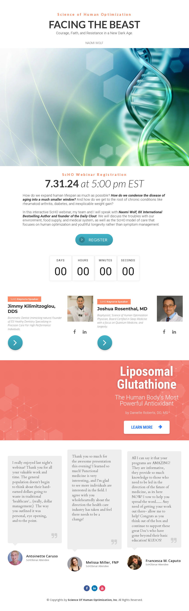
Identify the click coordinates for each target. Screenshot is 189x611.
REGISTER (77, 240)
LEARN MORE (146, 427)
